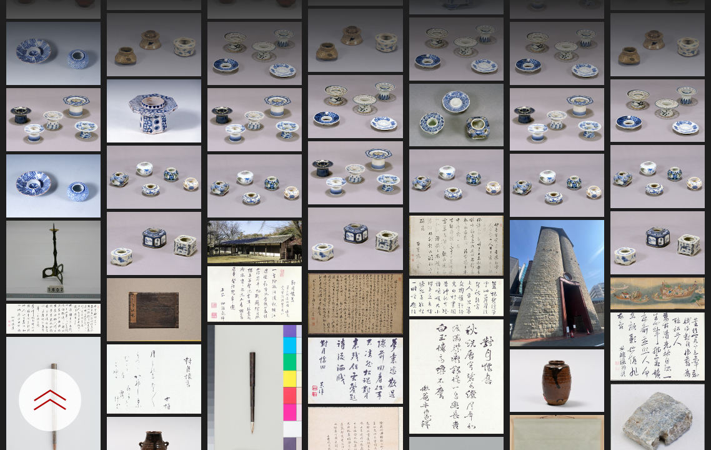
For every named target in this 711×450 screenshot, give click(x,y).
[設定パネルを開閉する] (50, 400)
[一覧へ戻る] (689, 14)
